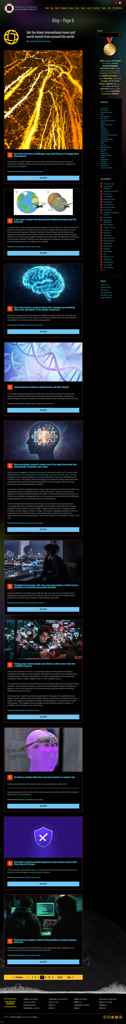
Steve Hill (106, 249)
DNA (102, 114)
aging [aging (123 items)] (102, 61)
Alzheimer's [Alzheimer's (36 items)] (109, 61)
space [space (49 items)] (102, 91)
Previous (19, 977)
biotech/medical (30, 603)
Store (109, 8)
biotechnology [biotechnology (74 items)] (104, 68)
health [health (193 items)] (105, 75)
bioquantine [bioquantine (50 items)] (115, 63)
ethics (27, 710)
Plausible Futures (107, 295)
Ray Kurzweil (105, 117)
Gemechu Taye (108, 205)
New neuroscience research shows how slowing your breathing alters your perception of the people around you (44, 309)
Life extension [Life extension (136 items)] (114, 81)
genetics (34, 404)
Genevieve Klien (108, 184)
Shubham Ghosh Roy (110, 191)
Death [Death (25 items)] (119, 71)
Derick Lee (107, 233)
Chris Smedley (108, 267)
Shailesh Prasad (109, 199)
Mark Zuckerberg (106, 125)
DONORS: (77, 1002)
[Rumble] (120, 1017)
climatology (105, 166)
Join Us (89, 8)
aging (102, 127)
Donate (83, 8)
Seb (104, 254)
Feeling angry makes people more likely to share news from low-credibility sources (45, 665)
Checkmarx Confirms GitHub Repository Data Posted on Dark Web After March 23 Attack (45, 863)
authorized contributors (43, 41)
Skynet (103, 123)
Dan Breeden (107, 197)
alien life (28, 247)
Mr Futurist (104, 290)
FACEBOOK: (27, 999)
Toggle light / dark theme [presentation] (120, 3)
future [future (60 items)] (114, 73)
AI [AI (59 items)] (105, 61)
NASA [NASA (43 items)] (114, 84)
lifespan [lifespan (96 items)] (102, 84)
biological (28, 404)
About (47, 8)
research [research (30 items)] (111, 89)
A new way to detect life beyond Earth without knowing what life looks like (45, 221)
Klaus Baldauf (108, 225)
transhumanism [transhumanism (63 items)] (106, 94)
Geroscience (105, 285)
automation (105, 141)
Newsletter (96, 8)
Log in (31, 41)
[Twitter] (108, 1017)
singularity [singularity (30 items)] (118, 89)
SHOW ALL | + (104, 270)
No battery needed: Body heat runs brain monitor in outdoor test (44, 777)
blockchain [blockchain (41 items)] (117, 68)
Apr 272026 (10, 155)
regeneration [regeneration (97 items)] (104, 89)
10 (49, 977)
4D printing (104, 110)
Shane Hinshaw (108, 238)
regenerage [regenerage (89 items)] (115, 86)
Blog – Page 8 (63, 21)
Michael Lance (108, 257)
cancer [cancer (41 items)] (106, 71)
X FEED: (27, 1002)
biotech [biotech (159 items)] (114, 66)
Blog (51, 8)
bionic (103, 151)
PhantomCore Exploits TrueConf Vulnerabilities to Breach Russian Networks (45, 941)
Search (119, 35)
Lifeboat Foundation (16, 1017)
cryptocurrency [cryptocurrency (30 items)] (112, 71)
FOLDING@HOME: (79, 1005)
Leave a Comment (38, 171)
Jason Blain (107, 260)
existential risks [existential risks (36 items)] (103, 73)
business (104, 161)
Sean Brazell (107, 243)
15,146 (59, 977)
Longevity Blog (106, 287)
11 (53, 977)
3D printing (104, 108)
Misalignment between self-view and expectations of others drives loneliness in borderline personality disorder (46, 586)
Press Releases (117, 8)
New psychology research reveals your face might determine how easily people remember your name (45, 466)
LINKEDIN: (77, 999)
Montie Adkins (108, 262)
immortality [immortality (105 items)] (107, 78)
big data (103, 145)
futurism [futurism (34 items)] (118, 73)
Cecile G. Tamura (109, 227)
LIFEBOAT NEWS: (54, 999)
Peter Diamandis (106, 112)
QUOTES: (102, 1008)
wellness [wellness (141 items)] (115, 94)
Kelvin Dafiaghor (109, 207)
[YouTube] (116, 1017)
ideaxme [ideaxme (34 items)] (101, 79)
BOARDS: (102, 1002)
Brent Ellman (107, 251)
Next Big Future (106, 292)
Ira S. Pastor (107, 265)
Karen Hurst (107, 210)
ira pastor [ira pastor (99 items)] (104, 81)
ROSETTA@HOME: (29, 1008)
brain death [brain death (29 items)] (102, 71)
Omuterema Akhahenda (107, 221)
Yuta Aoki (106, 230)
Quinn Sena (107, 194)
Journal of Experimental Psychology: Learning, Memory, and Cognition (48, 475)
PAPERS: (52, 1008)
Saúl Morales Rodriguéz (19, 171)
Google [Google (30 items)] (100, 76)
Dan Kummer (108, 217)
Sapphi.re (35, 1017)
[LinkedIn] (112, 1017)
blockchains (105, 160)
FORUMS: (77, 1008)
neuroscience (29, 171)
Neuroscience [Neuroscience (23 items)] (119, 84)
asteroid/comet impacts (109, 135)
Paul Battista (107, 202)
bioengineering (106, 147)
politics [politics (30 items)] (103, 86)
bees (102, 143)
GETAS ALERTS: (103, 999)
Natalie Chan (107, 246)
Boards (57, 8)
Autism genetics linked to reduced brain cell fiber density (41, 387)
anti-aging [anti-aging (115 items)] (116, 61)
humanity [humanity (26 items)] (119, 76)
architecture (105, 133)
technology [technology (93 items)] (115, 91)
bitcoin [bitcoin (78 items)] (112, 68)
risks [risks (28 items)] (115, 89)
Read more (43, 178)
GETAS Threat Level (11, 1003)
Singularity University (108, 121)
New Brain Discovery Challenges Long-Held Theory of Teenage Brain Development (46, 155)
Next (69, 977)
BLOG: (51, 1002)
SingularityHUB (106, 298)
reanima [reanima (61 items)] (107, 86)
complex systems (107, 168)
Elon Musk (104, 119)
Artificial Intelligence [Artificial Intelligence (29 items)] (106, 63)
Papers (77, 8)
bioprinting (104, 153)
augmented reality (107, 139)
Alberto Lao (107, 235)
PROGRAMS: (103, 1005)
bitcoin (103, 157)
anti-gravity (104, 131)
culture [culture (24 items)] (116, 71)
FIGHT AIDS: (28, 1005)
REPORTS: (52, 1005)
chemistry (104, 164)
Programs (64, 8)
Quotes (104, 8)
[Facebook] (104, 1017)
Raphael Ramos (108, 241)
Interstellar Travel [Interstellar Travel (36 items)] (117, 79)
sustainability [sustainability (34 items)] (108, 91)
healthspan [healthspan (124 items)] (112, 76)
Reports (70, 8)
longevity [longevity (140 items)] (109, 84)
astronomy (104, 137)
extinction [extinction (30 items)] (110, 73)
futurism (28, 877)
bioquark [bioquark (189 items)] (107, 66)
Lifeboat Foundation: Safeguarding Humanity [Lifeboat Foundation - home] (20, 8)
